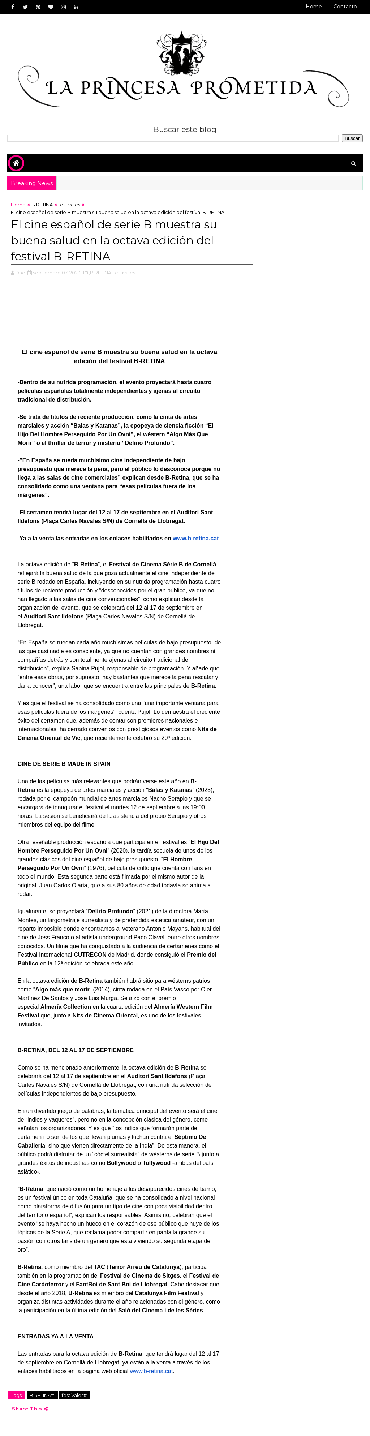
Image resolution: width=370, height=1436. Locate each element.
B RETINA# (42, 1395)
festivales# (74, 1395)
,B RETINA (100, 273)
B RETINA (42, 205)
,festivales (123, 273)
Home (314, 6)
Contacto (345, 6)
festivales (69, 205)
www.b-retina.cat (196, 539)
